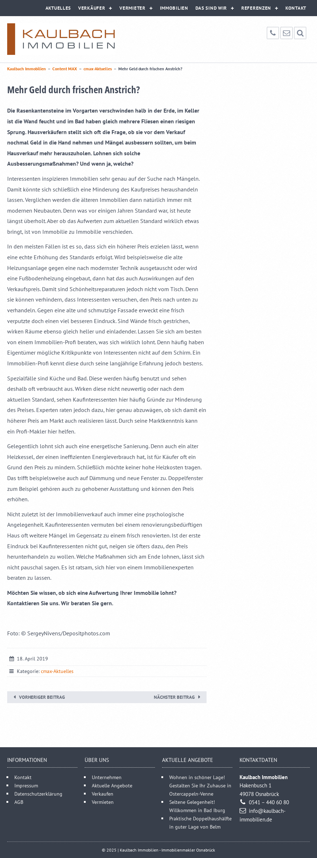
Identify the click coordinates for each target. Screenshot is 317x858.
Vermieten (103, 801)
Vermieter (132, 8)
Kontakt (295, 8)
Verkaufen (102, 793)
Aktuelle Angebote (112, 785)
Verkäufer (91, 8)
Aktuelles (58, 8)
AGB (18, 801)
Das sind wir (211, 8)
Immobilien (174, 8)
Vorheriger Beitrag (42, 697)
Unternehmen (107, 777)
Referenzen (256, 8)
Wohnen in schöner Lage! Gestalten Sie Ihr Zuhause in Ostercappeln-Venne (200, 785)
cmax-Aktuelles (57, 671)
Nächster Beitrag (174, 697)
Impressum (26, 785)
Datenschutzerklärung (38, 793)
